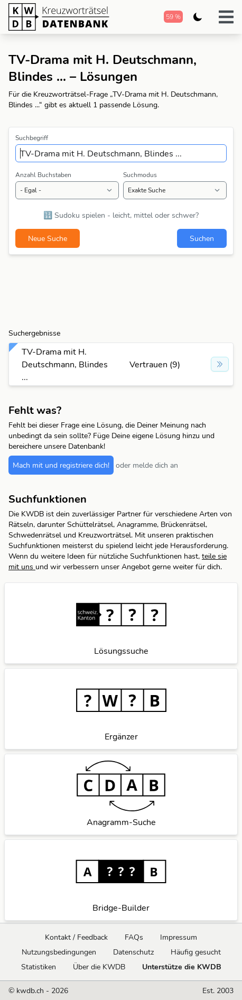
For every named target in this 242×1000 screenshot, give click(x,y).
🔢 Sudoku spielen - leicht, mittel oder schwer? (121, 215)
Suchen (202, 238)
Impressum (178, 937)
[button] (226, 16)
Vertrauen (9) (154, 364)
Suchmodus (140, 175)
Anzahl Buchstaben (43, 175)
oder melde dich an (147, 465)
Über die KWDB (99, 966)
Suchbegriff (31, 138)
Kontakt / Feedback (76, 937)
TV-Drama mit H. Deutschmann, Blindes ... (65, 364)
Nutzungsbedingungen (59, 952)
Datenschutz (133, 952)
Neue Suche (47, 238)
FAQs (134, 937)
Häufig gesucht (196, 952)
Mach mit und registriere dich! (61, 465)
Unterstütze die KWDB (181, 966)
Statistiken (38, 966)
